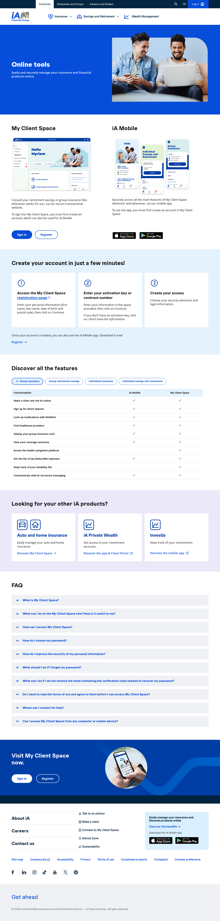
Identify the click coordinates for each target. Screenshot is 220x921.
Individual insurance (101, 381)
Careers (20, 830)
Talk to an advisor (91, 813)
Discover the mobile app (169, 553)
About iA (21, 818)
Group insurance (29, 381)
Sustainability (89, 846)
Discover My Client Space (37, 553)
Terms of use (105, 859)
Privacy (86, 859)
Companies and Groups (70, 4)
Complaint (161, 859)
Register (46, 235)
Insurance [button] (60, 16)
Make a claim (88, 822)
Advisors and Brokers (101, 4)
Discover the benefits (165, 826)
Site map (17, 859)
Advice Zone (88, 838)
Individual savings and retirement (142, 381)
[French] (184, 4)
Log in (198, 4)
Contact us (23, 843)
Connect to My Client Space (98, 830)
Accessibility (65, 859)
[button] (176, 4)
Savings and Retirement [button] (98, 16)
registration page (32, 298)
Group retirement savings (64, 381)
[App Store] (124, 235)
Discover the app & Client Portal (108, 553)
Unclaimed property (134, 859)
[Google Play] (151, 235)
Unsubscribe (38, 859)
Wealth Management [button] (141, 16)
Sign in (22, 235)
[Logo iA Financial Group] (20, 16)
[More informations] (49, 298)
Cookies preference (187, 859)
